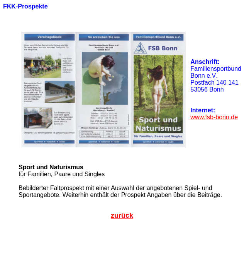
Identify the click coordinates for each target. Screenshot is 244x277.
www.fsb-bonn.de (214, 117)
